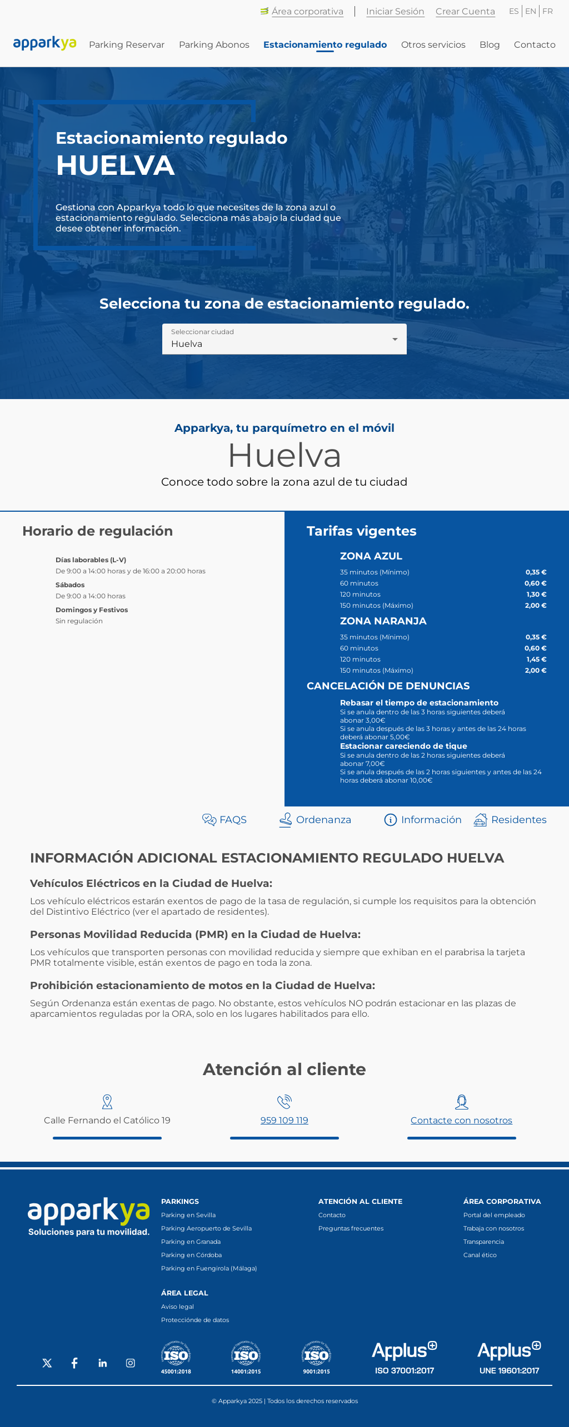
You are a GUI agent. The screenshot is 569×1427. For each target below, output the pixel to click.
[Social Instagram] (130, 1364)
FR (547, 11)
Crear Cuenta (465, 11)
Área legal (184, 1293)
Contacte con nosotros (461, 1120)
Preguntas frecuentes (350, 1228)
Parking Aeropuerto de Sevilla (206, 1228)
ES (514, 11)
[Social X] (47, 1364)
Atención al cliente (360, 1201)
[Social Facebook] (75, 1364)
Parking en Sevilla (188, 1215)
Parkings (180, 1201)
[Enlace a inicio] (45, 44)
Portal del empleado (494, 1215)
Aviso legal (177, 1306)
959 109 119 (284, 1120)
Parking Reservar (126, 44)
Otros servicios (433, 44)
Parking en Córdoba (191, 1255)
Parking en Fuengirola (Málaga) (209, 1268)
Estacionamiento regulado (325, 44)
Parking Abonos (214, 44)
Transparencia (483, 1242)
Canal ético (480, 1255)
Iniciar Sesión (395, 11)
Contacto (535, 44)
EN (530, 11)
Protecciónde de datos (195, 1320)
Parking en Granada (191, 1242)
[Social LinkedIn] (102, 1364)
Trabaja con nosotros (493, 1228)
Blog (490, 44)
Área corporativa (301, 11)
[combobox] (284, 343)
